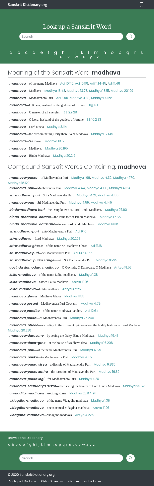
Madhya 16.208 (101, 343)
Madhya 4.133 (97, 188)
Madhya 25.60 (116, 209)
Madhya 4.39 (79, 98)
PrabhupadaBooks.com (23, 481)
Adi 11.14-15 (98, 83)
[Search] (71, 36)
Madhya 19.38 (107, 224)
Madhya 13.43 (54, 90)
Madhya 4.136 (108, 195)
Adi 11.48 (114, 83)
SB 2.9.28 (70, 112)
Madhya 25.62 (134, 386)
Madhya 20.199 (122, 90)
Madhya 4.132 (81, 357)
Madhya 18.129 (18, 183)
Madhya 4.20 (89, 379)
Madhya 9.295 (106, 260)
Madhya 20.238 (19, 330)
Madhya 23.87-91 (82, 393)
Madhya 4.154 (120, 188)
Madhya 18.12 (54, 141)
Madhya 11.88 (74, 296)
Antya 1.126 (80, 282)
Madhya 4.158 (101, 98)
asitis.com (72, 481)
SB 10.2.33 (94, 119)
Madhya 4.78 (90, 303)
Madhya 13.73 (77, 90)
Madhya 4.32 (101, 177)
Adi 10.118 (81, 83)
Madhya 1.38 (88, 274)
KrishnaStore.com (52, 481)
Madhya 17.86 (110, 217)
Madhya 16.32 (109, 371)
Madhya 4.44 (74, 188)
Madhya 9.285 (104, 364)
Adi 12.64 (91, 310)
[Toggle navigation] (141, 5)
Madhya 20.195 (56, 148)
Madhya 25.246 (82, 318)
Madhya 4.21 (86, 195)
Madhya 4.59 (79, 202)
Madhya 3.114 (57, 126)
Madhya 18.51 (99, 90)
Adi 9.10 (80, 231)
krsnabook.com (91, 481)
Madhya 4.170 (123, 177)
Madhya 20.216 (64, 155)
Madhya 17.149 (102, 134)
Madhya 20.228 (68, 238)
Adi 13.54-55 (82, 253)
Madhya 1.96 (80, 177)
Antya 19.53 (123, 267)
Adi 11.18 (96, 246)
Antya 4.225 (71, 289)
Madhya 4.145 (101, 202)
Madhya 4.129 (90, 350)
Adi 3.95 (62, 98)
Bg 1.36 (94, 105)
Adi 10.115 (66, 83)
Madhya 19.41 (108, 335)
